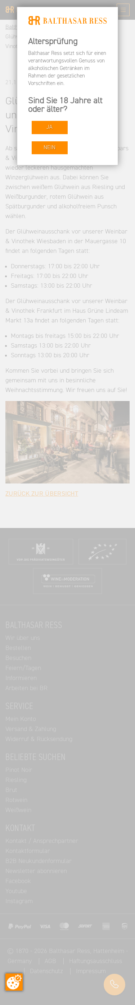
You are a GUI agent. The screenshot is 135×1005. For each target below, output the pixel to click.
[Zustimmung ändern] (14, 982)
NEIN (49, 147)
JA (49, 127)
